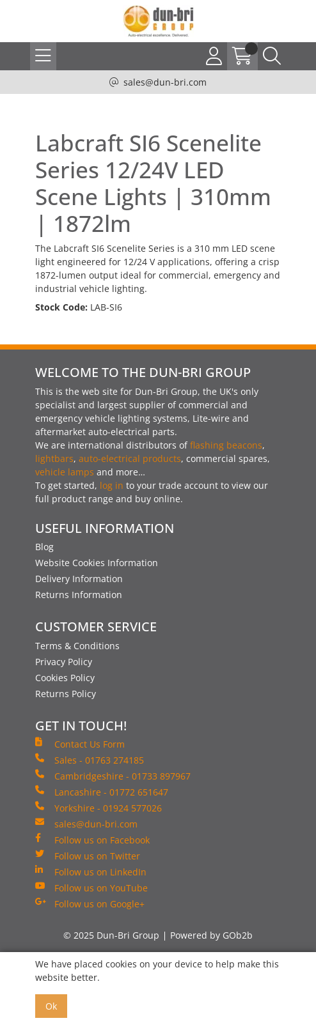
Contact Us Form (80, 743)
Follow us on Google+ (90, 903)
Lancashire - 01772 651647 (101, 791)
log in (111, 485)
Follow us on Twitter (87, 855)
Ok (51, 1006)
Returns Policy (65, 694)
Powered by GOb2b (211, 935)
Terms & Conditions (77, 646)
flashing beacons (226, 445)
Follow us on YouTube (91, 887)
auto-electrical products (130, 458)
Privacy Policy (63, 662)
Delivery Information (79, 579)
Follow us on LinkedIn (90, 871)
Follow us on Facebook (92, 839)
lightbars (54, 458)
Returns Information (78, 594)
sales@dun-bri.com (165, 82)
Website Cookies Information (96, 563)
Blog (44, 547)
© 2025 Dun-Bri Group (111, 935)
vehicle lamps (64, 472)
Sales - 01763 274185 (89, 759)
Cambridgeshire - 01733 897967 (113, 775)
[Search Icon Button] (272, 56)
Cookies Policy (65, 678)
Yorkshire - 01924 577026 (98, 807)
